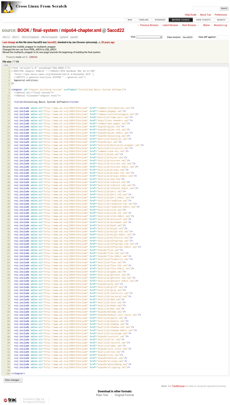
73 (8, 290)
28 (8, 152)
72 (8, 287)
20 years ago (108, 42)
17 (8, 118)
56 (8, 238)
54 (8, 232)
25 (8, 142)
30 (8, 158)
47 (8, 210)
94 (8, 355)
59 (8, 247)
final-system (45, 30)
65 (8, 266)
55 (8, 235)
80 (8, 312)
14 (8, 108)
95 (8, 358)
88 (8, 337)
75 (8, 297)
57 (8, 241)
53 (8, 229)
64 (8, 263)
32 (8, 164)
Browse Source (181, 20)
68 (8, 275)
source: (9, 30)
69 (8, 278)
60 (8, 250)
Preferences (221, 14)
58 (8, 244)
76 (8, 300)
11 (8, 99)
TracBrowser (178, 386)
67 (8, 272)
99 (8, 371)
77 (8, 303)
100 (8, 374)
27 (8, 148)
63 (8, 260)
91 (8, 346)
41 (8, 192)
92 (8, 349)
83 (8, 321)
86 (8, 331)
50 (8, 220)
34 (8, 170)
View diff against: (213, 37)
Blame (206, 25)
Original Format (124, 395)
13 (8, 105)
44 (8, 201)
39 (8, 186)
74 (8, 294)
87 (8, 334)
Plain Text (102, 395)
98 (8, 368)
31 (8, 161)
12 (8, 102)
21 (8, 130)
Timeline (144, 20)
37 (8, 179)
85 (8, 327)
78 (8, 306)
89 (8, 340)
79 (8, 309)
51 (8, 223)
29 (8, 155)
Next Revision (189, 25)
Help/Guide (190, 14)
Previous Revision (149, 25)
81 (8, 315)
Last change (9, 42)
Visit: (133, 37)
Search (221, 20)
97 (8, 365)
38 (8, 182)
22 (8, 133)
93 (8, 352)
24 (8, 139)
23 (8, 136)
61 (8, 253)
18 (8, 121)
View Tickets (203, 20)
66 (8, 269)
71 (8, 284)
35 (8, 173)
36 (8, 176)
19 (8, 124)
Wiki (130, 20)
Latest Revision (170, 25)
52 (8, 226)
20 (8, 127)
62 (8, 257)
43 (8, 198)
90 (8, 343)
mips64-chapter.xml (81, 30)
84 (8, 324)
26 (8, 145)
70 (8, 281)
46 (8, 207)
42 (8, 195)
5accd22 (115, 30)
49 (8, 216)
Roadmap (160, 20)
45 (8, 204)
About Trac (205, 14)
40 (8, 189)
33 (8, 167)
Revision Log (220, 25)
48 (8, 213)
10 (8, 96)
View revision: (174, 37)
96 (8, 361)
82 (8, 318)
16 (8, 114)
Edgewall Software (35, 402)
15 (8, 111)
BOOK (23, 30)
